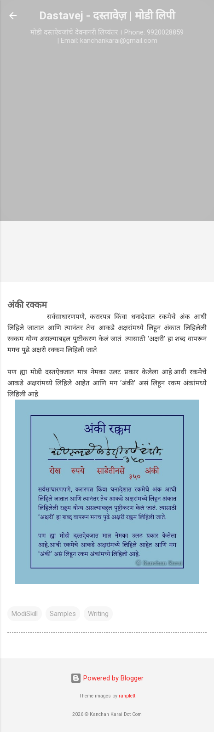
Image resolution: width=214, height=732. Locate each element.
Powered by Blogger (107, 678)
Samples (63, 614)
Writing (98, 614)
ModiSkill (25, 614)
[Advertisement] (107, 166)
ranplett (127, 696)
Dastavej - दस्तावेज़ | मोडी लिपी (107, 15)
